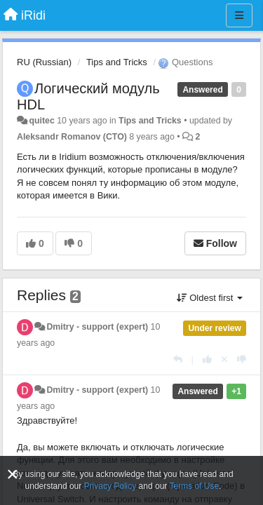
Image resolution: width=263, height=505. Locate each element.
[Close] (12, 474)
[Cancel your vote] (224, 359)
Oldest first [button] (210, 297)
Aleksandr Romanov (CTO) (72, 137)
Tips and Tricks (116, 62)
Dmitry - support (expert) (97, 327)
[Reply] (177, 359)
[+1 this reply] (207, 359)
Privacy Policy (110, 486)
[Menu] (239, 15)
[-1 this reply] (241, 359)
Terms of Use (194, 486)
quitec (41, 121)
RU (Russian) (44, 62)
